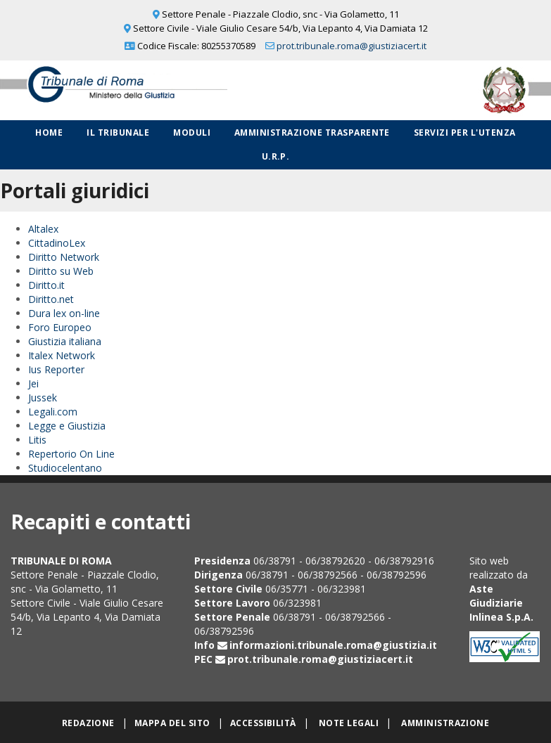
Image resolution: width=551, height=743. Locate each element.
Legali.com (52, 411)
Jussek (42, 397)
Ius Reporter (56, 369)
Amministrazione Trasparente (312, 132)
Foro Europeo (59, 327)
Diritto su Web (61, 271)
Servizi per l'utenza (465, 132)
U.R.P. (276, 156)
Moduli (191, 132)
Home (49, 132)
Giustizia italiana (64, 341)
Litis (37, 439)
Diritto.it (46, 285)
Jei (33, 383)
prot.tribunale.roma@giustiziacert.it (351, 45)
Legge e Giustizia (67, 425)
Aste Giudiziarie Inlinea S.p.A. (501, 603)
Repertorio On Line (71, 453)
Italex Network (61, 355)
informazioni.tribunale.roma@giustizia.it (333, 645)
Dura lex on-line (64, 313)
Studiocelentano (65, 467)
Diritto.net (51, 299)
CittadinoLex (56, 243)
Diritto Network (63, 257)
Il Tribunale (118, 132)
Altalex (43, 228)
